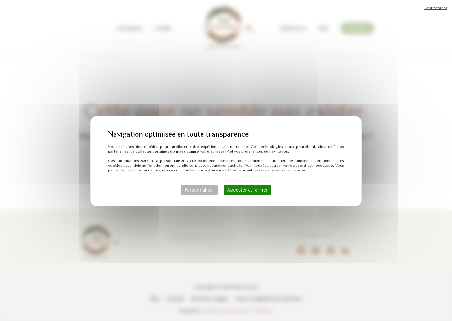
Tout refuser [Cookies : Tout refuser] (435, 7)
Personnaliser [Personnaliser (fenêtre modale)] (199, 189)
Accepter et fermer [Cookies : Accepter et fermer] (247, 189)
